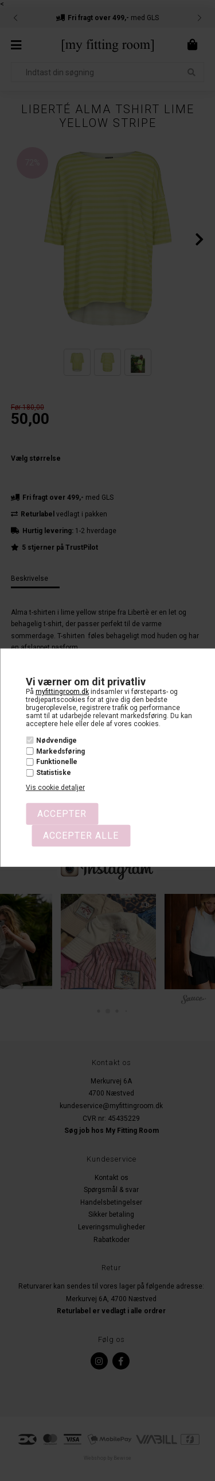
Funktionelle (56, 762)
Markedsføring (60, 751)
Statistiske (53, 773)
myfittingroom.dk (62, 692)
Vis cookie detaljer (55, 788)
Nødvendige (56, 740)
